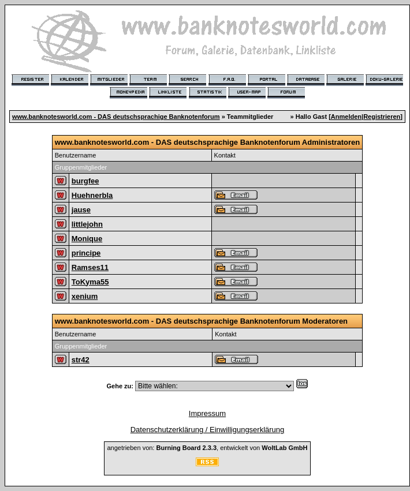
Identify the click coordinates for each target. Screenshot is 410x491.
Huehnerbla (92, 195)
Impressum (207, 413)
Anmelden (346, 116)
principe (86, 253)
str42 (81, 359)
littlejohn (87, 224)
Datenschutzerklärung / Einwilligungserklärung (208, 429)
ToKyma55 (90, 282)
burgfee (85, 181)
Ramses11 (90, 267)
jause (81, 209)
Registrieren (381, 116)
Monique (87, 238)
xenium (85, 296)
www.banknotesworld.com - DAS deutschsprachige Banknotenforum (116, 116)
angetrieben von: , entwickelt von (207, 447)
